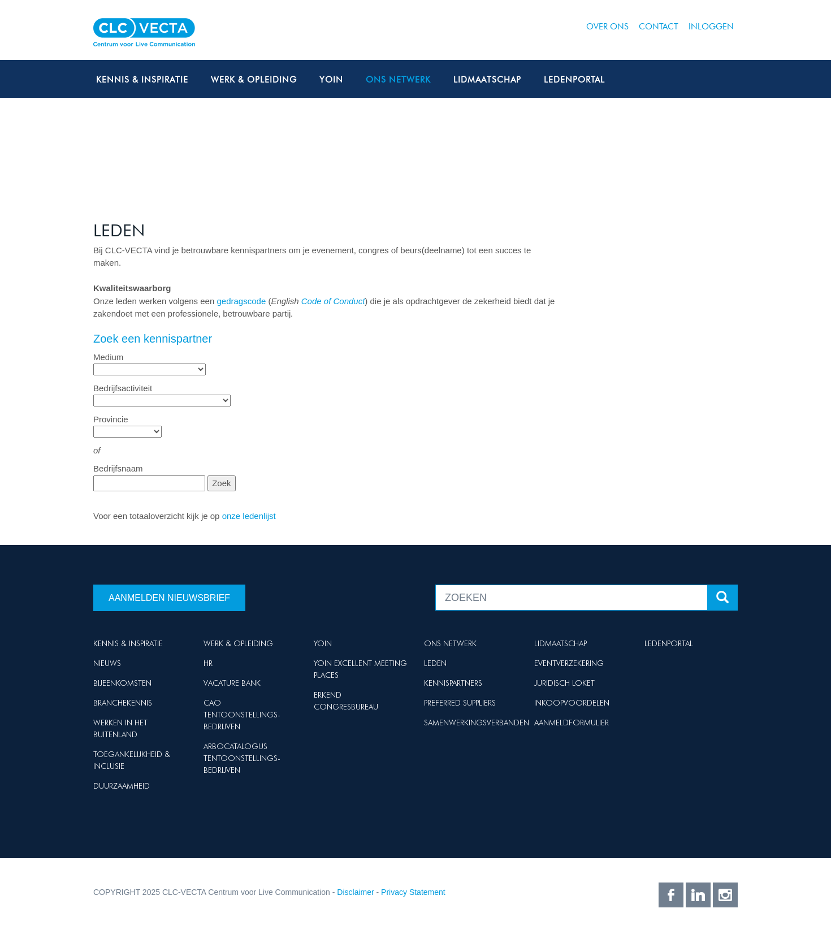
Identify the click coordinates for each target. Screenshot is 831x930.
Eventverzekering (569, 663)
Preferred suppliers (460, 702)
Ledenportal (574, 80)
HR (208, 663)
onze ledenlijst (249, 516)
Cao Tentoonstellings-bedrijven (242, 714)
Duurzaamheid (121, 785)
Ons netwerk (398, 80)
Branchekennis (122, 702)
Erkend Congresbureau (346, 700)
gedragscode (241, 301)
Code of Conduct (333, 301)
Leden (435, 663)
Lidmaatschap (487, 80)
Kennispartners (453, 682)
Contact (658, 26)
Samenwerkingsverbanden (476, 722)
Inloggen (711, 26)
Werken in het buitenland (120, 728)
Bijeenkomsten (122, 682)
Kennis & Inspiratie (142, 80)
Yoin (331, 80)
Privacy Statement (413, 892)
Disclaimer (355, 892)
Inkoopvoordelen (571, 702)
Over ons (607, 26)
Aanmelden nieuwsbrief (169, 598)
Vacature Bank (232, 682)
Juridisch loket (564, 682)
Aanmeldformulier (571, 722)
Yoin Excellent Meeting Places (360, 669)
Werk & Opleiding (254, 80)
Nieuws (107, 663)
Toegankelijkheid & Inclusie (131, 760)
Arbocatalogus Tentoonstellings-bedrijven (242, 758)
